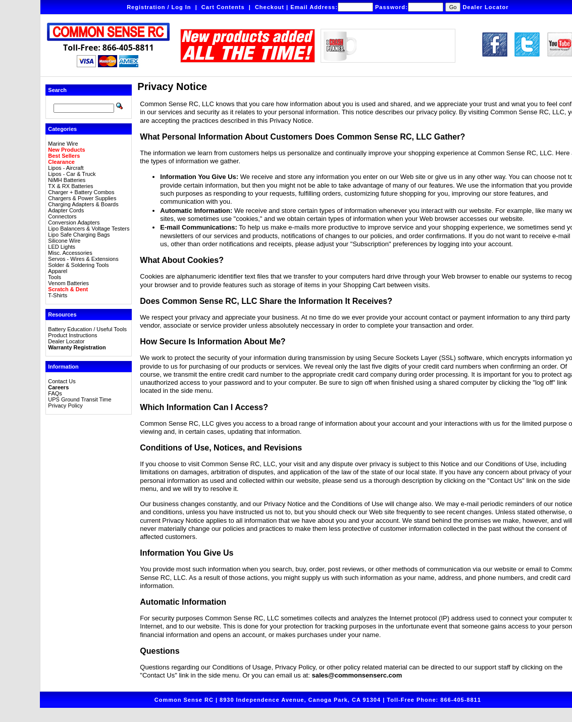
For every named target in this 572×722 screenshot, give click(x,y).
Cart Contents (223, 7)
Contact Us (61, 381)
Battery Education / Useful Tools (87, 329)
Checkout (269, 7)
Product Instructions (72, 335)
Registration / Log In (159, 7)
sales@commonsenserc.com (356, 675)
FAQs (55, 393)
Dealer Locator (485, 7)
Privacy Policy (65, 405)
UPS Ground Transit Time (79, 399)
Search (57, 90)
